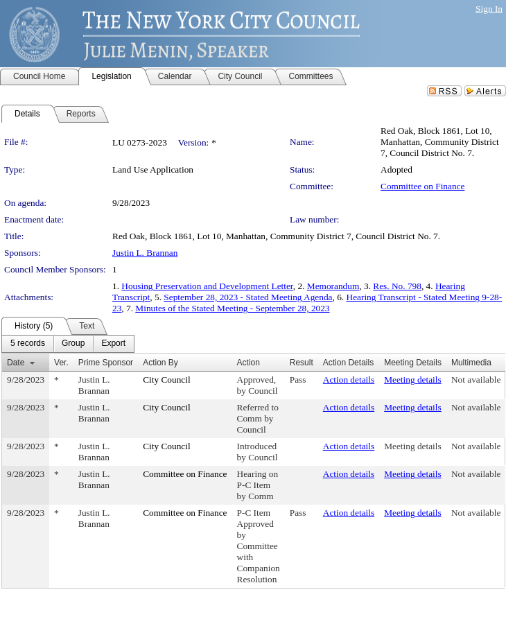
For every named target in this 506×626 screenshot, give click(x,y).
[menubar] (67, 344)
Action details (348, 379)
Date (15, 362)
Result (301, 362)
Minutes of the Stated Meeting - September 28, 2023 (232, 308)
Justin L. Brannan (144, 252)
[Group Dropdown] (73, 344)
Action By (160, 362)
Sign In (489, 8)
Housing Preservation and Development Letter (207, 286)
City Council (167, 379)
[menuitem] (27, 344)
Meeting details (413, 379)
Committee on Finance (422, 186)
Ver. (61, 362)
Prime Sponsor (105, 362)
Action (248, 362)
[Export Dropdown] (113, 344)
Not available (475, 379)
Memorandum (333, 286)
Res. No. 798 (397, 286)
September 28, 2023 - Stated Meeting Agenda (248, 297)
